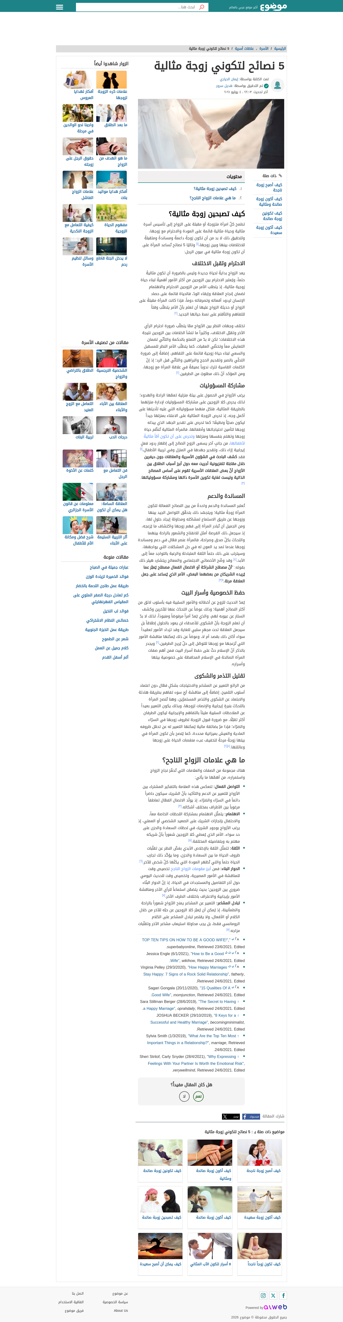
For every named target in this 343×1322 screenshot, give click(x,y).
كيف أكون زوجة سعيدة (269, 230)
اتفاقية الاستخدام (71, 1302)
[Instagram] (263, 1295)
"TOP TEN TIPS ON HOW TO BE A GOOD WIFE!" (186, 940)
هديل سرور (224, 86)
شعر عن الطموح (115, 639)
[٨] (228, 929)
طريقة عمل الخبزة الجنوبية (106, 629)
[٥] (190, 840)
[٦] (141, 861)
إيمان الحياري (229, 79)
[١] (197, 243)
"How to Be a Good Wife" (197, 957)
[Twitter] (273, 1295)
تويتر (236, 1116)
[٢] (176, 313)
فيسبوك (254, 1116)
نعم (198, 1096)
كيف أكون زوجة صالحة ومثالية (269, 201)
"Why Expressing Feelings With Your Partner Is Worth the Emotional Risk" (196, 1060)
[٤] (235, 559)
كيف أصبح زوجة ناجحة (269, 187)
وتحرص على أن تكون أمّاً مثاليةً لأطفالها (194, 440)
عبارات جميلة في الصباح (109, 567)
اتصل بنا (78, 1293)
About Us (121, 1310)
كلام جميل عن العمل (111, 648)
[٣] (243, 483)
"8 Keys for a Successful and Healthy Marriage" (193, 1019)
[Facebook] (283, 1295)
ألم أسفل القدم (115, 657)
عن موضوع (120, 1293)
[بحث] (201, 7)
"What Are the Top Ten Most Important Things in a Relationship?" (191, 1039)
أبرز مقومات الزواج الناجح (190, 868)
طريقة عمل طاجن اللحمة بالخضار (102, 586)
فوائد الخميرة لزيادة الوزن (107, 576)
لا (184, 1096)
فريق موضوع (74, 1310)
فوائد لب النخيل (115, 611)
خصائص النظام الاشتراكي (107, 620)
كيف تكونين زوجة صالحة (272, 216)
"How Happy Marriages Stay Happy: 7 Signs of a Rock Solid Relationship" (186, 971)
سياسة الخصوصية (115, 1302)
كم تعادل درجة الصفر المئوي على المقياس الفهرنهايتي (100, 599)
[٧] (163, 895)
